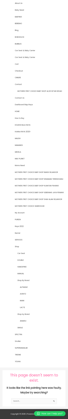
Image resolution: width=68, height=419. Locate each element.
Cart (17, 64)
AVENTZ (23, 294)
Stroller (18, 341)
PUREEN (18, 219)
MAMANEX (19, 145)
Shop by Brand (23, 314)
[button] (50, 413)
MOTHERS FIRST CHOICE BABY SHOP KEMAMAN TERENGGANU (39, 179)
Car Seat (21, 253)
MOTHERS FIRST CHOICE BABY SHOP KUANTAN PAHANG (37, 186)
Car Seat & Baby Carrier (25, 50)
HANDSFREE (22, 267)
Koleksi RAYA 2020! (22, 131)
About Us (18, 3)
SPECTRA (18, 334)
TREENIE (18, 355)
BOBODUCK (19, 37)
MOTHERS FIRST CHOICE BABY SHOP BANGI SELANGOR (36, 172)
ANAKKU (23, 321)
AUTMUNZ (24, 287)
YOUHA (18, 361)
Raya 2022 (19, 226)
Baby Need (19, 10)
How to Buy (19, 118)
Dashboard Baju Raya (24, 104)
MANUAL (20, 273)
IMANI (22, 300)
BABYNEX (18, 17)
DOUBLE (20, 260)
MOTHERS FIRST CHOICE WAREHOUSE (30, 206)
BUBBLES (18, 44)
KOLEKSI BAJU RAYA (22, 125)
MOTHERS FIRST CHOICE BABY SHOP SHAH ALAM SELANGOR (38, 199)
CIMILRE (18, 77)
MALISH (18, 138)
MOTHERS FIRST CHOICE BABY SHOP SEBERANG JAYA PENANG (39, 192)
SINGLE (20, 328)
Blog (16, 30)
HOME (17, 111)
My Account (20, 213)
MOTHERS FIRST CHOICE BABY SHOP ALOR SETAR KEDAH (39, 91)
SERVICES (18, 240)
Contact (18, 84)
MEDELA (18, 152)
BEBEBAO (18, 23)
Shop (17, 246)
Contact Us (19, 98)
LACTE (22, 307)
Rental (17, 233)
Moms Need (20, 165)
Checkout (19, 71)
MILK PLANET (20, 159)
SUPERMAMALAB (21, 348)
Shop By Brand (23, 280)
